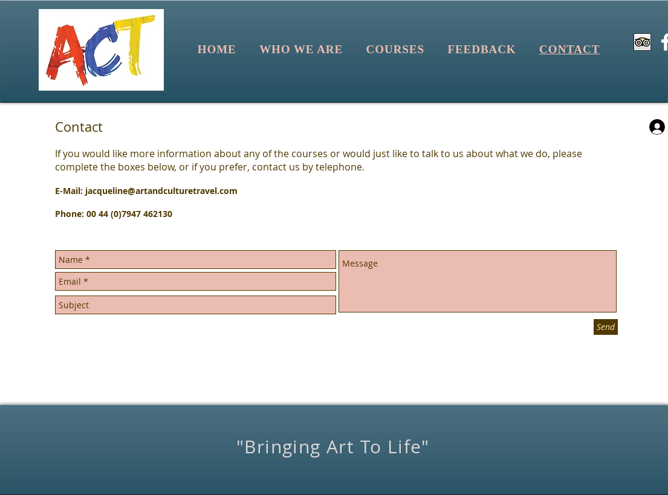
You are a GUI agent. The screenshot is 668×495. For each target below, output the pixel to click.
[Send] (606, 327)
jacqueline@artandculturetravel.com (161, 190)
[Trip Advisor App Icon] (642, 42)
